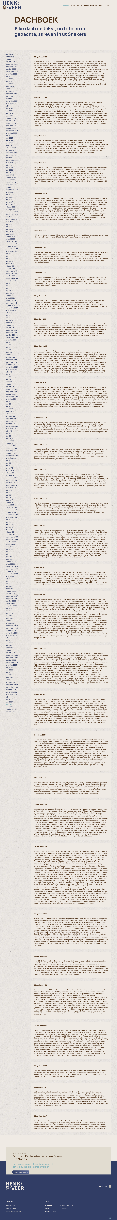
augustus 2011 (11, 488)
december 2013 (11, 419)
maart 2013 (10, 441)
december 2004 (12, 685)
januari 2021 (10, 209)
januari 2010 (10, 534)
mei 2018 (9, 288)
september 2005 (12, 663)
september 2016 (12, 337)
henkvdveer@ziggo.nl (13, 1211)
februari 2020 (11, 237)
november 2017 (11, 303)
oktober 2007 (11, 601)
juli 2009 (9, 549)
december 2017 (11, 301)
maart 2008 (10, 589)
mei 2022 (9, 170)
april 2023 (9, 143)
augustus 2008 (11, 576)
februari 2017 (10, 325)
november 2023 (11, 126)
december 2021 (11, 182)
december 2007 (12, 596)
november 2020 (12, 214)
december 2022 (12, 153)
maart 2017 (10, 323)
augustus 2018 (11, 281)
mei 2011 (9, 495)
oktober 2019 (11, 246)
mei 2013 (9, 436)
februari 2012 (10, 473)
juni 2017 (9, 315)
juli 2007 (9, 608)
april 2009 (10, 557)
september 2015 (12, 367)
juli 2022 (9, 165)
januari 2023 (10, 150)
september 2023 (12, 131)
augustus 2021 (11, 192)
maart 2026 (10, 57)
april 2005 (9, 675)
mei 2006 (9, 643)
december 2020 (12, 212)
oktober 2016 (11, 335)
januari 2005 (10, 682)
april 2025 (9, 84)
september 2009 (12, 544)
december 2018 (11, 271)
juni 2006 (9, 640)
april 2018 (9, 291)
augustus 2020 (11, 222)
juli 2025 (9, 76)
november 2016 (11, 333)
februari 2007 (11, 621)
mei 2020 (9, 229)
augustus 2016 (11, 340)
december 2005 (12, 655)
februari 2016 (10, 355)
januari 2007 (10, 623)
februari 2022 (11, 177)
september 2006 (12, 633)
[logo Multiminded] (110, 1218)
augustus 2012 (11, 458)
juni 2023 (9, 138)
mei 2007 (9, 613)
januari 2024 (10, 121)
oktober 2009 (11, 542)
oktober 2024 (11, 99)
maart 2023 (10, 145)
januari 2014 (10, 416)
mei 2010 (9, 525)
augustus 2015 (11, 369)
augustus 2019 (11, 251)
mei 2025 (9, 81)
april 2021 (9, 202)
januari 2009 (10, 564)
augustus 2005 (11, 665)
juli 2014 (9, 402)
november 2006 (12, 628)
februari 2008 (11, 591)
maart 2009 (10, 559)
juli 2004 (9, 697)
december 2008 (12, 566)
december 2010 (11, 507)
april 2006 (9, 645)
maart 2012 (10, 470)
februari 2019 (11, 266)
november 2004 (12, 687)
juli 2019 (9, 254)
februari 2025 (11, 89)
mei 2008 (9, 584)
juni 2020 (9, 227)
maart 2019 (10, 264)
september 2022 (12, 160)
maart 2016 (10, 352)
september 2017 (12, 308)
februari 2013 (10, 443)
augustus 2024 (11, 104)
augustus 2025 (11, 74)
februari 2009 (11, 562)
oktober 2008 (11, 571)
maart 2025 (10, 86)
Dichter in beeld (51, 1211)
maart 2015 (10, 382)
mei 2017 (9, 318)
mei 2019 (9, 259)
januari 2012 (10, 475)
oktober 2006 (11, 631)
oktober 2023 (11, 128)
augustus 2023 (11, 133)
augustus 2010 (11, 517)
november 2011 (11, 480)
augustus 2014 (11, 399)
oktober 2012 (11, 453)
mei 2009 (9, 554)
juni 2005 (9, 670)
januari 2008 (10, 594)
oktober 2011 (10, 483)
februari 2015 (10, 384)
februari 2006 (11, 650)
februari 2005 (11, 680)
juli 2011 (9, 490)
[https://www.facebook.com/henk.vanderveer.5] (110, 1186)
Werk (47, 1208)
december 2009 (12, 537)
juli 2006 (9, 638)
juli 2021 (9, 195)
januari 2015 (10, 387)
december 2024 (12, 94)
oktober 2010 (11, 512)
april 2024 (9, 113)
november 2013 (11, 421)
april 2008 (9, 586)
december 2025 (12, 64)
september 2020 (12, 219)
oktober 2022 (11, 158)
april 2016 (9, 350)
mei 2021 (9, 200)
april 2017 (9, 320)
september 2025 (12, 72)
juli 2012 (9, 461)
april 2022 (9, 172)
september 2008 (12, 574)
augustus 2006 (11, 635)
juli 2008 (9, 579)
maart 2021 (10, 204)
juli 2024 (9, 106)
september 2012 (12, 456)
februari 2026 (11, 59)
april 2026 (9, 54)
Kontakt (64, 1208)
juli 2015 (9, 372)
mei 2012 (9, 466)
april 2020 (9, 232)
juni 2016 (9, 345)
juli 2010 (9, 520)
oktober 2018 (11, 276)
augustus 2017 (11, 310)
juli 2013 (9, 431)
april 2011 (9, 498)
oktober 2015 (11, 365)
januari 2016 (10, 357)
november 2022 (11, 155)
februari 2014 (11, 414)
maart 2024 (10, 116)
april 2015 (9, 379)
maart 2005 (10, 677)
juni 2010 (9, 522)
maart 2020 (10, 234)
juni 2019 (9, 256)
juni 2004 (9, 699)
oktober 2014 (11, 394)
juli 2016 (9, 342)
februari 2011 (10, 502)
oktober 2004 (11, 690)
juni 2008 (9, 581)
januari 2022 (10, 180)
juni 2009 (9, 552)
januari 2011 (10, 505)
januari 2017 (10, 328)
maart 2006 (10, 648)
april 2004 (10, 704)
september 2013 (12, 426)
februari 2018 (10, 296)
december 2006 (12, 626)
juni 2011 (9, 493)
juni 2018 (9, 286)
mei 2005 (9, 672)
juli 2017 (9, 313)
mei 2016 (9, 347)
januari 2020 (10, 239)
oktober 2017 (11, 305)
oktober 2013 (11, 424)
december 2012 (11, 448)
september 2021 (12, 190)
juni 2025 (9, 79)
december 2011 (11, 478)
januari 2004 (10, 712)
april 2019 (9, 261)
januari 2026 (10, 62)
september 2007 (12, 603)
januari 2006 (10, 653)
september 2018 (12, 278)
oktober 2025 (11, 69)
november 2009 (12, 539)
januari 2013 (10, 446)
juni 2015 (9, 374)
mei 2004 (9, 702)
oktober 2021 (11, 187)
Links (46, 1201)
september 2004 (12, 692)
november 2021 (11, 185)
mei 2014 (9, 406)
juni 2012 (9, 463)
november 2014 (11, 392)
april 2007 (9, 616)
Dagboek (48, 1205)
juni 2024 (9, 108)
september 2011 (11, 485)
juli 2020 (9, 224)
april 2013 (9, 438)
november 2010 (11, 510)
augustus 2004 (11, 695)
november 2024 (12, 96)
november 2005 (12, 658)
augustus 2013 (11, 429)
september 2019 (12, 249)
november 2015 (11, 362)
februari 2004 (11, 709)
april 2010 (9, 527)
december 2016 (11, 330)
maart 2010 (10, 530)
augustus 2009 (11, 547)
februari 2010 (11, 532)
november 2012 (11, 451)
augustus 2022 (11, 163)
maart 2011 (10, 500)
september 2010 (12, 515)
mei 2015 (9, 377)
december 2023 (12, 123)
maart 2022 (10, 175)
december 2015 (11, 360)
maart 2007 (10, 618)
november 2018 (11, 273)
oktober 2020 (11, 217)
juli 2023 (9, 136)
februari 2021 (10, 207)
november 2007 (12, 599)
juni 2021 (9, 197)
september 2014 (12, 397)
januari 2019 (10, 269)
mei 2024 (9, 111)
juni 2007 (9, 611)
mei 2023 (9, 140)
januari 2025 (10, 91)
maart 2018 (10, 293)
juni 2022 (9, 168)
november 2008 (12, 569)
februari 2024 (11, 118)
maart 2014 (10, 411)
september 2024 (12, 101)
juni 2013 (9, 434)
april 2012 (9, 468)
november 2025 (11, 67)
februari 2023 (11, 148)
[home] (12, 5)
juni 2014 (9, 404)
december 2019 (11, 241)
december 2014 (11, 389)
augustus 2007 (11, 606)
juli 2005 (9, 667)
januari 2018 (10, 298)
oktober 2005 (11, 660)
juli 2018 (9, 283)
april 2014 (9, 409)
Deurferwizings (67, 1205)
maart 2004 (10, 707)
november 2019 (11, 244)
